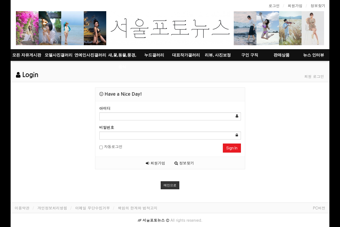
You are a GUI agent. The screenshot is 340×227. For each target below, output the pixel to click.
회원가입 (295, 5)
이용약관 (22, 208)
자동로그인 (111, 146)
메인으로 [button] (170, 185)
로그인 (274, 5)
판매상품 (282, 55)
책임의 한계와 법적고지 (138, 208)
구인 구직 (249, 55)
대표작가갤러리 (186, 55)
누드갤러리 (154, 55)
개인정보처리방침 (52, 208)
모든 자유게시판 (26, 55)
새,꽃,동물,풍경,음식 (122, 57)
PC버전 (319, 208)
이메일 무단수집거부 (92, 208)
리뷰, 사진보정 (218, 55)
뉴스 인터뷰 (313, 55)
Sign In (231, 148)
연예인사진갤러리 (90, 55)
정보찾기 (318, 5)
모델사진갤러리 (59, 55)
